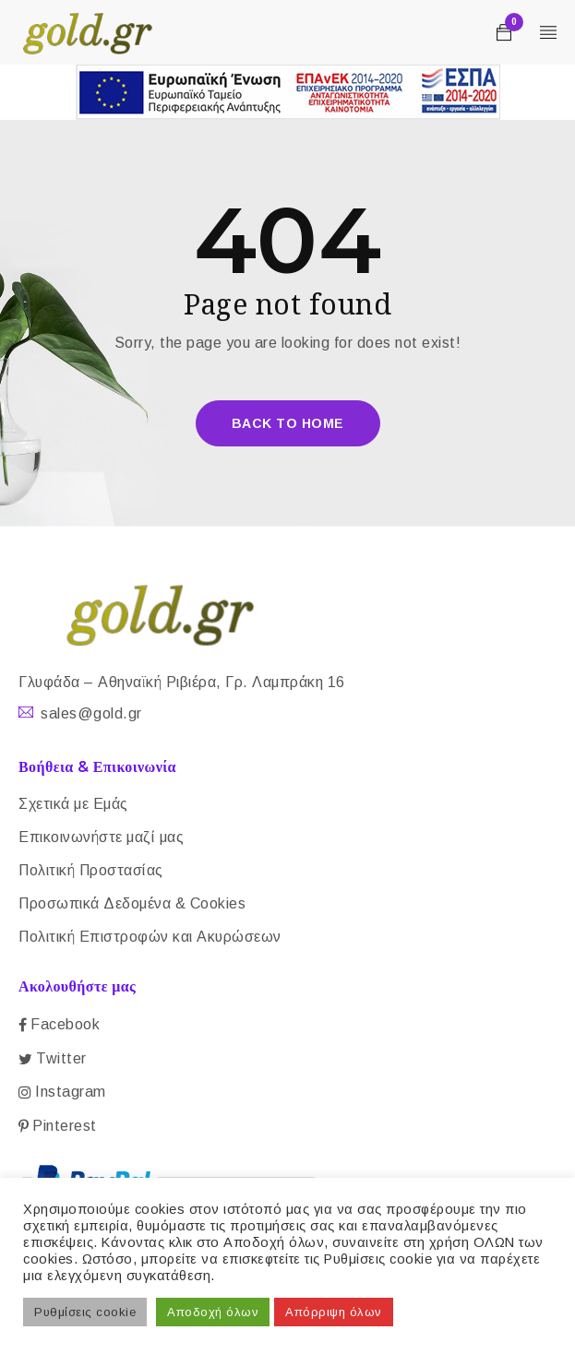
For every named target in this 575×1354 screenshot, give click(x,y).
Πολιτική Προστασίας (90, 870)
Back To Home (288, 423)
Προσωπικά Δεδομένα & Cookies (132, 903)
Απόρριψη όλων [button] (333, 1312)
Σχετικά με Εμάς (73, 804)
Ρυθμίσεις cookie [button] (85, 1312)
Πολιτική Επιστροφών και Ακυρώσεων (150, 936)
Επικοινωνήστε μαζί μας (101, 837)
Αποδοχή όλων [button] (212, 1312)
